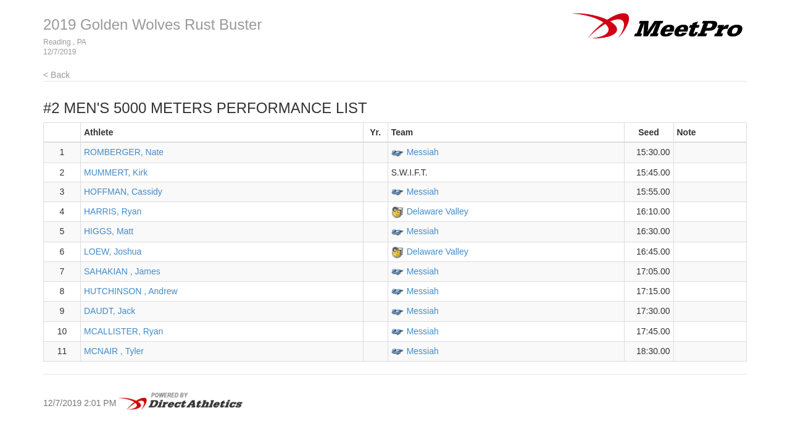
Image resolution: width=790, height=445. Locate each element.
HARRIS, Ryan (112, 211)
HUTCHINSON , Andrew (131, 291)
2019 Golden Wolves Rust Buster (152, 24)
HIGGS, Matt (108, 231)
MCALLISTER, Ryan (123, 331)
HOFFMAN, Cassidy (123, 192)
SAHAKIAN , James (122, 271)
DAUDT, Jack (109, 311)
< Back (56, 75)
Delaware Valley (437, 211)
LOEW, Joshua (112, 251)
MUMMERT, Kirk (116, 172)
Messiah (423, 152)
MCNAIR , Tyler (114, 351)
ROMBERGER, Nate (124, 152)
